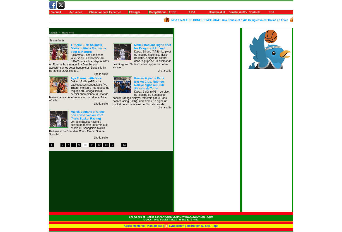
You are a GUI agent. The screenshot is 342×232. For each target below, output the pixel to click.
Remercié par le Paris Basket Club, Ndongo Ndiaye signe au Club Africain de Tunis (149, 83)
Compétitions (157, 12)
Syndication (176, 225)
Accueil (53, 32)
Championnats (98, 12)
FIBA (192, 12)
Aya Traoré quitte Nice (86, 78)
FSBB (172, 12)
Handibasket (217, 12)
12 (99, 145)
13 (106, 145)
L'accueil (55, 12)
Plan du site (154, 225)
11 (92, 145)
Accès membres (134, 225)
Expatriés (115, 12)
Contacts (254, 12)
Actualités (75, 12)
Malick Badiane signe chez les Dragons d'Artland (152, 46)
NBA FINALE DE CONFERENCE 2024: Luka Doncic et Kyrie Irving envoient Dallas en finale (231, 20)
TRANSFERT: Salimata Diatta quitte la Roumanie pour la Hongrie (88, 48)
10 (85, 145)
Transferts (68, 32)
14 (124, 145)
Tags (215, 225)
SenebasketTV (238, 12)
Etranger (134, 12)
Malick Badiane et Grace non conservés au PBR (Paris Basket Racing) (88, 115)
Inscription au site (198, 225)
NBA (272, 12)
